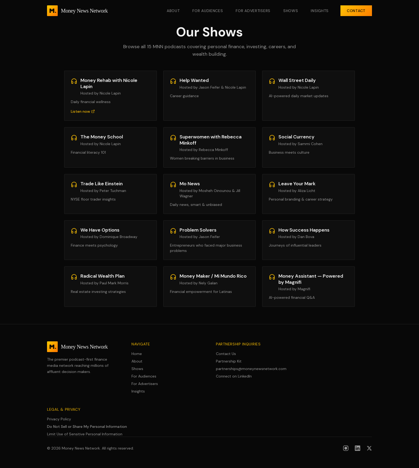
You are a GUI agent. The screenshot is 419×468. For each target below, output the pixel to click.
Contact (356, 10)
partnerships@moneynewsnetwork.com (251, 368)
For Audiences (207, 10)
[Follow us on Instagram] (345, 448)
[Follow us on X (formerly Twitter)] (369, 448)
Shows (290, 10)
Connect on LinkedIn (234, 376)
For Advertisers (253, 10)
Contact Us (226, 353)
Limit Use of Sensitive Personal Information (84, 434)
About (173, 10)
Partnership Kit (229, 361)
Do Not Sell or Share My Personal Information (87, 426)
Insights (320, 10)
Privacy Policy (59, 419)
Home (136, 353)
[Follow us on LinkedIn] (357, 448)
